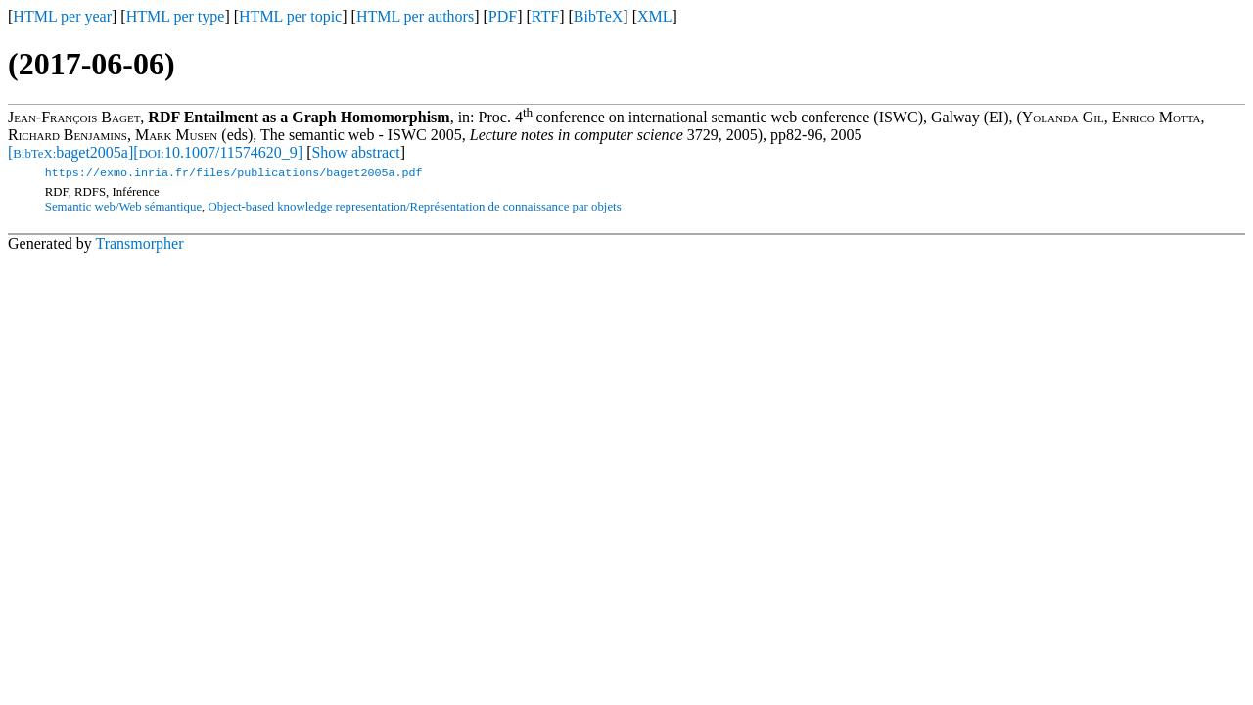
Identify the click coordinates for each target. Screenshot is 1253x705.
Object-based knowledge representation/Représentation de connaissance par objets (415, 208)
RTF (545, 16)
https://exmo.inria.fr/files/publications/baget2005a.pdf (234, 174)
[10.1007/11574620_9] (217, 152)
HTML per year (62, 16)
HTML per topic (290, 16)
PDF (502, 16)
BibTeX (598, 16)
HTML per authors (415, 16)
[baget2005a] (70, 152)
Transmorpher (139, 245)
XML (655, 16)
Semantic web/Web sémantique (123, 208)
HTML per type (175, 16)
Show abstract (355, 152)
